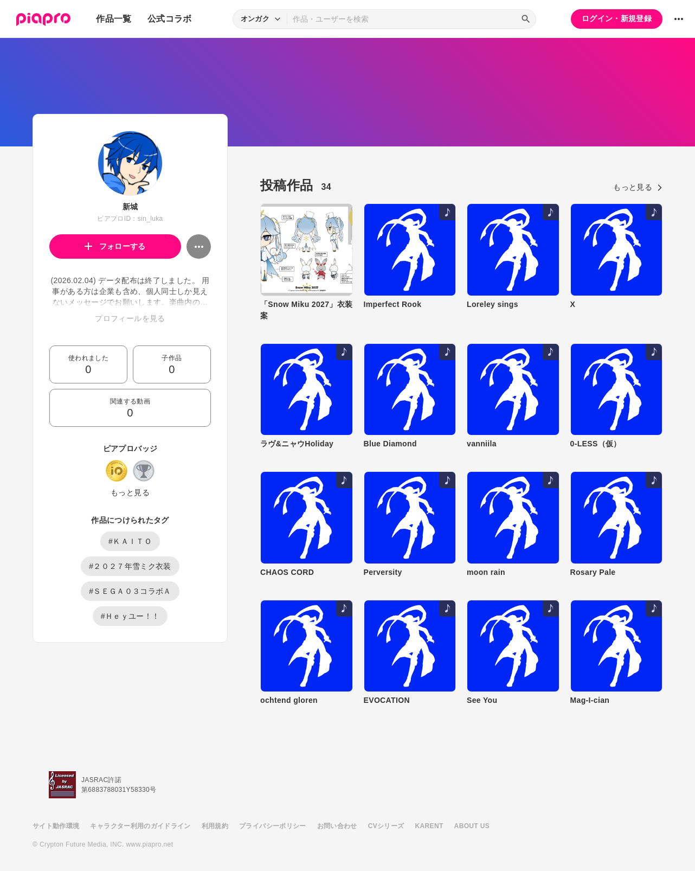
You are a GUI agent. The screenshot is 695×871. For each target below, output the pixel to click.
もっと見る (130, 492)
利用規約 (215, 826)
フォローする (115, 246)
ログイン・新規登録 (617, 18)
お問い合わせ (337, 826)
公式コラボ (169, 18)
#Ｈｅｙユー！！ (130, 616)
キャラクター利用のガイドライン (140, 826)
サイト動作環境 (56, 826)
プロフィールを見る (130, 318)
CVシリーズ (386, 826)
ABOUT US (472, 826)
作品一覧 (113, 18)
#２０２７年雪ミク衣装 (130, 566)
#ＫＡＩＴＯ (130, 541)
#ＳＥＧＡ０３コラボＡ (130, 591)
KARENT (429, 826)
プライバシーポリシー (272, 826)
